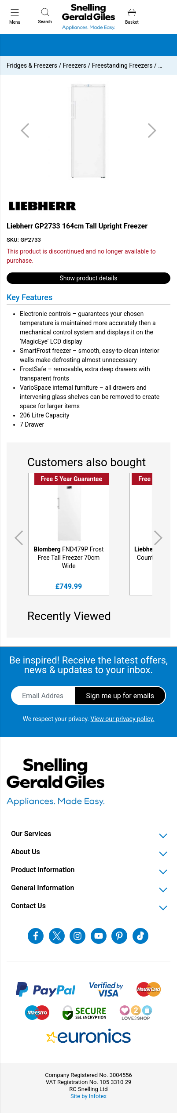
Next (159, 537)
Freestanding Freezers (122, 65)
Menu (14, 16)
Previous (17, 537)
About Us (25, 852)
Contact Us (28, 906)
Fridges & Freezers (32, 65)
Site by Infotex (88, 1096)
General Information (42, 888)
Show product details (89, 278)
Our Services (31, 834)
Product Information (43, 870)
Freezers (74, 65)
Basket (131, 16)
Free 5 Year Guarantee (71, 478)
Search (45, 16)
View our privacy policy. (123, 718)
